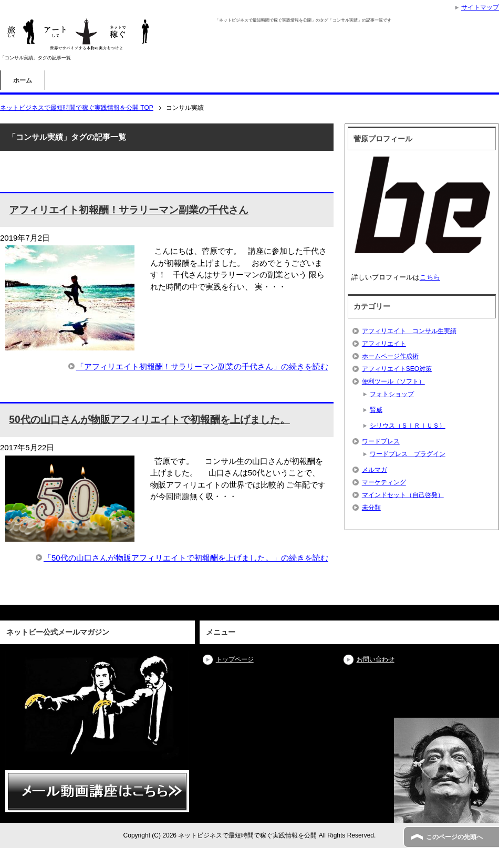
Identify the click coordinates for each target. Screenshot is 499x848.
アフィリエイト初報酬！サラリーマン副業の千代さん (128, 209)
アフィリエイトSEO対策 (397, 369)
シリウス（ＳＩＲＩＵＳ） (407, 425)
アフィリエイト (384, 343)
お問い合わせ (375, 659)
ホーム (22, 80)
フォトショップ (392, 394)
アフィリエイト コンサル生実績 (409, 331)
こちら (430, 277)
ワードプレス (381, 441)
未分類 (371, 507)
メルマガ (374, 469)
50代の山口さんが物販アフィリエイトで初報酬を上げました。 (149, 419)
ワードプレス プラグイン (407, 454)
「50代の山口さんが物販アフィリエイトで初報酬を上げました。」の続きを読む (186, 557)
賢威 (376, 409)
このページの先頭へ (454, 837)
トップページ (235, 659)
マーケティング (384, 482)
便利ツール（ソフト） (393, 381)
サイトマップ (480, 7)
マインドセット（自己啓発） (403, 495)
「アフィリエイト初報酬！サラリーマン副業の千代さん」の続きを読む (202, 366)
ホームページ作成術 (390, 356)
